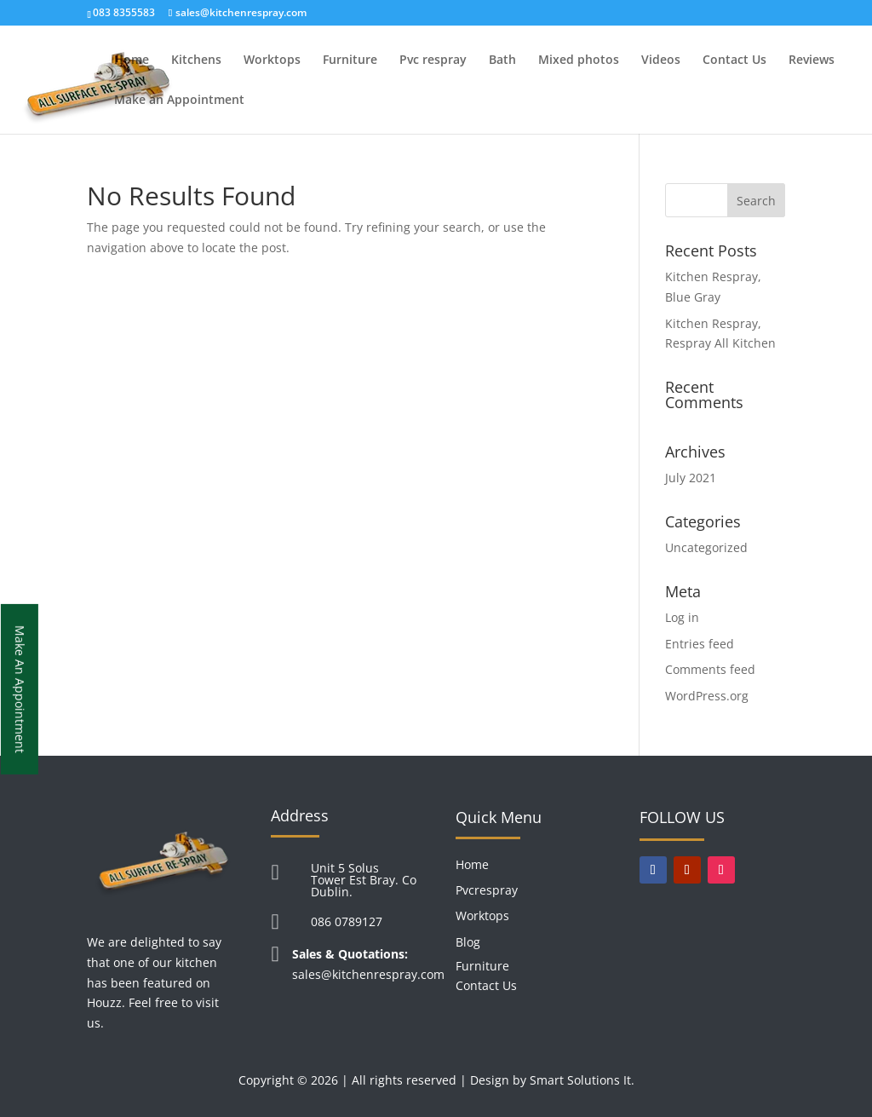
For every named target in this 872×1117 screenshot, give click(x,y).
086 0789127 (346, 921)
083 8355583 (124, 12)
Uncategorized (706, 547)
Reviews (812, 60)
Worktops (272, 60)
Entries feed (699, 644)
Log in (682, 617)
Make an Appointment (179, 100)
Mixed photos (578, 60)
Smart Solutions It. (582, 1080)
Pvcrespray (487, 890)
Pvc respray (433, 60)
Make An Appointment (20, 688)
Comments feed (710, 669)
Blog (468, 942)
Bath (502, 60)
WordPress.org (707, 696)
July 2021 (690, 477)
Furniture (350, 60)
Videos (660, 60)
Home (131, 60)
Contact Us (734, 60)
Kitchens (196, 60)
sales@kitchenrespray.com (368, 974)
